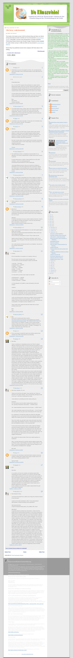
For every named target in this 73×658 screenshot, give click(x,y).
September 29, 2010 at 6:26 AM (16, 449)
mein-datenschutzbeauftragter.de (27, 654)
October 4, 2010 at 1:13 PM (15, 488)
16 (42, 453)
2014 (50, 219)
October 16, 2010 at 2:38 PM (15, 544)
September (53, 232)
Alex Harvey (17, 251)
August (52, 260)
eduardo (16, 338)
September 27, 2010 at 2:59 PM (16, 248)
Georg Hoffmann (18, 151)
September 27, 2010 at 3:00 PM (16, 311)
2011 (50, 224)
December (53, 227)
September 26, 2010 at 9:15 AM (16, 103)
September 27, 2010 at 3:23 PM (16, 328)
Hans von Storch (18, 175)
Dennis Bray (54, 106)
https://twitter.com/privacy (13, 632)
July (51, 262)
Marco (16, 67)
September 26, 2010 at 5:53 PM (16, 115)
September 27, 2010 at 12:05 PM (16, 224)
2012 (50, 222)
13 (42, 331)
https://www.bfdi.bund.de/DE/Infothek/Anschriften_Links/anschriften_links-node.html (25, 603)
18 (42, 491)
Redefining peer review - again (56, 259)
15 (42, 388)
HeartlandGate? (52, 152)
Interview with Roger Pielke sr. (56, 257)
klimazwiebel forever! (54, 241)
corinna (16, 126)
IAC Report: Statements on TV (56, 256)
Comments (52, 284)
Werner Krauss (18, 106)
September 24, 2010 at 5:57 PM (16, 74)
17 (42, 465)
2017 (50, 214)
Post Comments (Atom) (17, 555)
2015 (50, 218)
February (53, 270)
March (52, 268)
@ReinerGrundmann (56, 104)
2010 (50, 225)
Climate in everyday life (55, 254)
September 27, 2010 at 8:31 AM (16, 172)
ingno (16, 452)
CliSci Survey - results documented (15, 30)
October (52, 230)
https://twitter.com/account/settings (15, 635)
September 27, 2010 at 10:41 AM (16, 203)
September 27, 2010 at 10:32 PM (16, 336)
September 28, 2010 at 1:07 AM (16, 385)
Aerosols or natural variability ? (56, 233)
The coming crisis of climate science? (57, 185)
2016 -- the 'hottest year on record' (57, 192)
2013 (50, 221)
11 (42, 251)
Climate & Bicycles (54, 247)
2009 (50, 273)
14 (42, 339)
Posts (51, 281)
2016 (50, 216)
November (53, 229)
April (52, 267)
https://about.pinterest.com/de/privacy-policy (17, 650)
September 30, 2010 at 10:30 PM (16, 462)
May (52, 265)
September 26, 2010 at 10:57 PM (16, 148)
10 (42, 227)
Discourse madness (54, 242)
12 (42, 314)
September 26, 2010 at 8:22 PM (16, 123)
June (52, 263)
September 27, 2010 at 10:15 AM (16, 195)
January (52, 271)
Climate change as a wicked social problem (58, 168)
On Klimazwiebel (52, 161)
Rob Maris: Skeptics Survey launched (58, 235)
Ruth (16, 330)
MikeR (16, 118)
